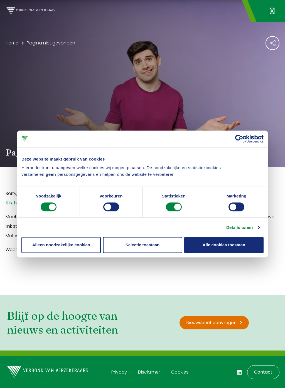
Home (12, 43)
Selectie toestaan (143, 244)
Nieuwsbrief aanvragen (214, 322)
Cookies (179, 372)
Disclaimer (149, 372)
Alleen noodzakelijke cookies (61, 244)
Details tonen (239, 227)
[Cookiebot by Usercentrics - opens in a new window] (239, 139)
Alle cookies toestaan (224, 244)
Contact (263, 372)
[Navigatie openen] (272, 11)
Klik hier (14, 203)
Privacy (119, 372)
